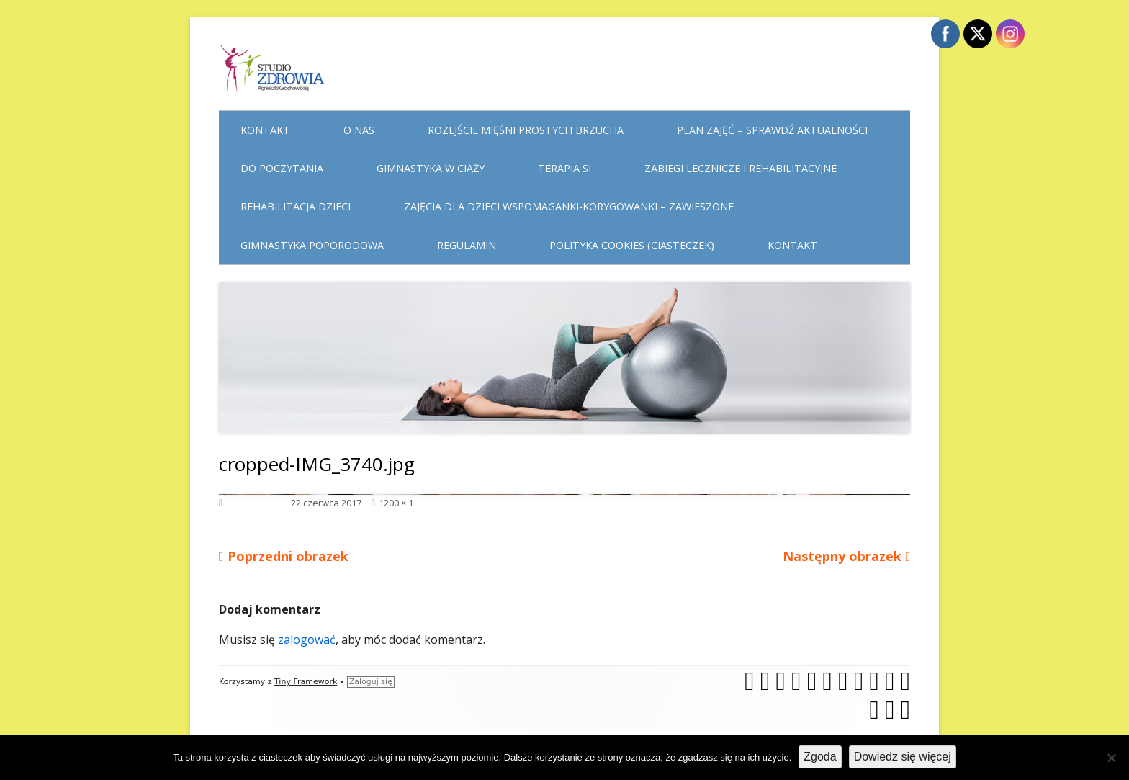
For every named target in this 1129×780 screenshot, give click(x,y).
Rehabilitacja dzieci (295, 206)
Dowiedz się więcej (902, 756)
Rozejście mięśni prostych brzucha (526, 130)
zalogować (307, 639)
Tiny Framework (305, 681)
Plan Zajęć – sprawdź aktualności (772, 130)
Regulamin (466, 245)
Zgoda (820, 756)
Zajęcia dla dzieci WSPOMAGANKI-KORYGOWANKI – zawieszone (569, 206)
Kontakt (265, 130)
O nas (358, 130)
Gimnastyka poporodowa (312, 245)
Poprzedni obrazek (288, 556)
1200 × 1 (396, 502)
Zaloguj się (370, 681)
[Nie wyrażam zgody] (1111, 757)
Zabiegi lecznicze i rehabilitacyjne (740, 168)
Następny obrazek (842, 556)
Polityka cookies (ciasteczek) (631, 245)
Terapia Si (564, 168)
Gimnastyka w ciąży (431, 168)
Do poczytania (281, 168)
